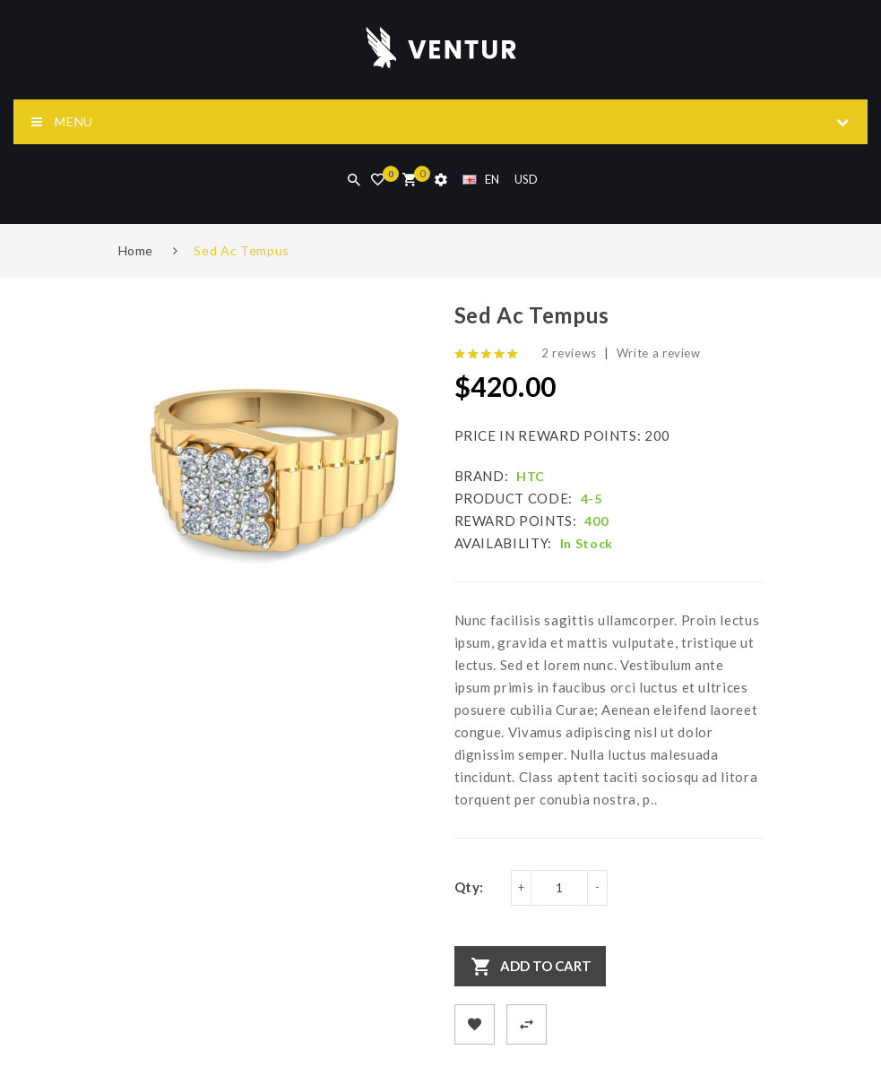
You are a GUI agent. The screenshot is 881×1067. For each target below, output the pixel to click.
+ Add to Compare (526, 1024)
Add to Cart (546, 966)
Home (136, 250)
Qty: (469, 887)
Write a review (659, 353)
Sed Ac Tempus (241, 250)
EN (480, 179)
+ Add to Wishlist (474, 1024)
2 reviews (569, 353)
